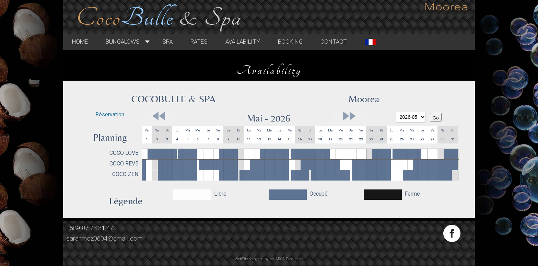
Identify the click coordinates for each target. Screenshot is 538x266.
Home (125, 41)
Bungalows (168, 41)
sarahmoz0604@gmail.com (104, 238)
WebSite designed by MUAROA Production (269, 259)
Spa (212, 41)
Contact (378, 41)
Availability (287, 41)
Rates (244, 41)
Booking (335, 41)
